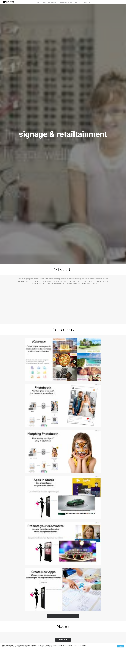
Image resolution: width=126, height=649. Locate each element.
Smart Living (52, 2)
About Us (77, 2)
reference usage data (63, 461)
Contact (94, 632)
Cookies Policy (94, 636)
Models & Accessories (65, 2)
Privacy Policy (94, 640)
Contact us (86, 2)
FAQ (63, 614)
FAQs (94, 624)
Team (94, 628)
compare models (63, 403)
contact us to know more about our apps (63, 379)
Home (37, 2)
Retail (44, 2)
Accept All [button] (120, 646)
